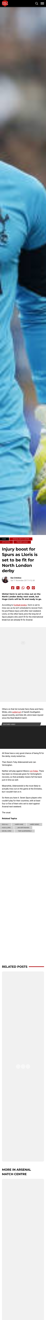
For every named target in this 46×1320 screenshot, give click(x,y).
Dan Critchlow (16, 578)
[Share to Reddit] (28, 587)
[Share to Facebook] (12, 587)
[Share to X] (18, 587)
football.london (20, 605)
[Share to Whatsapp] (23, 587)
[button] (36, 3)
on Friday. (34, 771)
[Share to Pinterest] (33, 587)
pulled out (16, 712)
